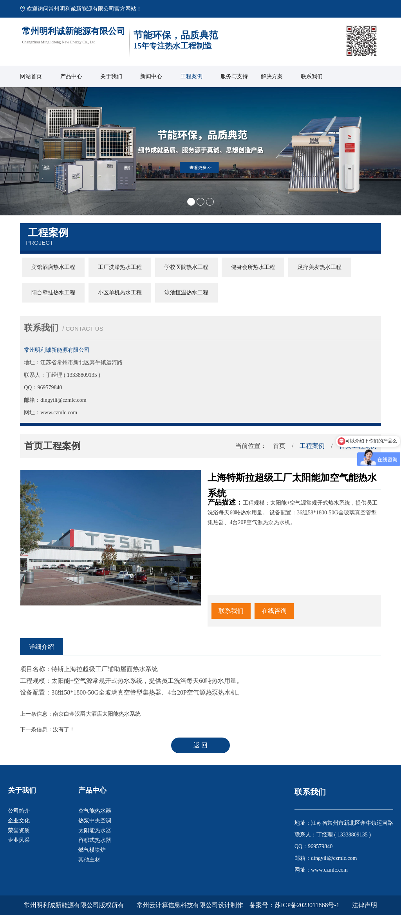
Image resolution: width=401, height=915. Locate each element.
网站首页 (31, 76)
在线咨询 (274, 610)
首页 (279, 445)
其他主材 (89, 860)
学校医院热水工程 (186, 267)
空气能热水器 (94, 811)
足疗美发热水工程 (319, 267)
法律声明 (364, 905)
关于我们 (111, 76)
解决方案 (272, 76)
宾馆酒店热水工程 (53, 267)
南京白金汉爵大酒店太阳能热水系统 (97, 714)
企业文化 (19, 821)
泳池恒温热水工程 (186, 292)
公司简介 (19, 811)
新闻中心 (151, 76)
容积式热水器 (94, 840)
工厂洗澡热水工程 (120, 267)
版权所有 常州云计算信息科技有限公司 (158, 905)
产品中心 (71, 76)
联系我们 (312, 76)
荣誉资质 (19, 830)
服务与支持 (234, 76)
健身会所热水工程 (253, 267)
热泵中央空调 (94, 821)
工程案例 (191, 76)
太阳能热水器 (94, 830)
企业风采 (19, 840)
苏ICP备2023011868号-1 (307, 905)
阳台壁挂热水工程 (53, 292)
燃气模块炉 (92, 850)
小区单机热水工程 (120, 292)
